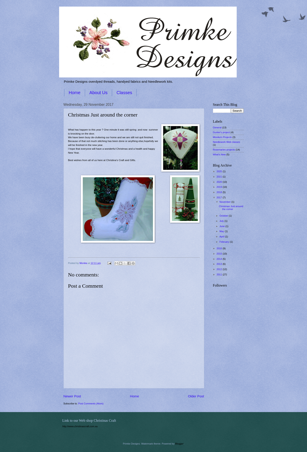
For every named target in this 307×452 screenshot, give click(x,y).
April (222, 236)
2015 (220, 253)
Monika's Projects (222, 137)
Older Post (196, 396)
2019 (220, 187)
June (222, 226)
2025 (220, 171)
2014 (220, 259)
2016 (220, 248)
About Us (98, 92)
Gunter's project (221, 132)
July (222, 221)
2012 (220, 269)
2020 (220, 182)
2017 (220, 197)
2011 (220, 274)
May (222, 231)
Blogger (179, 443)
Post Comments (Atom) (91, 403)
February (225, 241)
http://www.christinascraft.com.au (80, 426)
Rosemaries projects (224, 149)
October (224, 215)
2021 (220, 176)
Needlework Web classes (226, 142)
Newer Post (72, 396)
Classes (124, 92)
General (217, 127)
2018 (220, 192)
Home (74, 92)
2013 (220, 264)
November (225, 202)
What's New (219, 154)
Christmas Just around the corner (231, 207)
